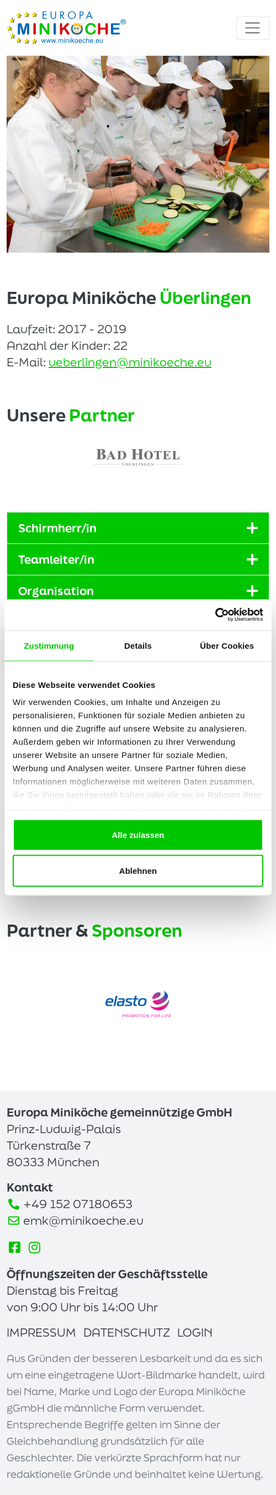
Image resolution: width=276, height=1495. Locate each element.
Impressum (41, 1332)
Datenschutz (126, 1332)
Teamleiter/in (138, 559)
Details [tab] (138, 645)
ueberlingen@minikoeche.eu (130, 362)
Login (195, 1332)
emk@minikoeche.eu (83, 1220)
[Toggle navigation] (252, 28)
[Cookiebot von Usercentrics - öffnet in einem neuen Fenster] (215, 615)
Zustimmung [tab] (49, 645)
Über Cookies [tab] (227, 645)
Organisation (138, 591)
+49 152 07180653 (77, 1203)
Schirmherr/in (138, 528)
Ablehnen (138, 870)
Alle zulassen (138, 834)
